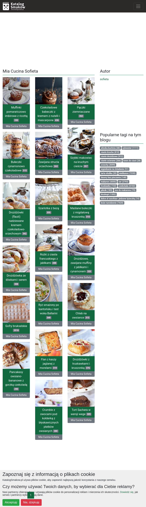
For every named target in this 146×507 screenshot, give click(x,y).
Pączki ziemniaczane (81, 112)
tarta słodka (109, 173)
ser (123, 182)
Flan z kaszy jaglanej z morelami (53, 363)
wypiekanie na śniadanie (115, 169)
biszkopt (108, 194)
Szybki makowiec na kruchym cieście (81, 162)
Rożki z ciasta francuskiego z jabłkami (53, 258)
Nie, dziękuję (31, 502)
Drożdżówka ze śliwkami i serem (20, 280)
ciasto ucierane (111, 160)
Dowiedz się (126, 492)
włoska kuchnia (110, 148)
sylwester (131, 148)
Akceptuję (11, 502)
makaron (108, 182)
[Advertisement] (73, 40)
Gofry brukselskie (20, 328)
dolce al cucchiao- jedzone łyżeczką (120, 198)
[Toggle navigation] (138, 6)
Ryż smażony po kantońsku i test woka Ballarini (53, 311)
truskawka (108, 186)
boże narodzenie (112, 203)
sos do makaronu (125, 190)
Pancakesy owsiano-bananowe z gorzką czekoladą (20, 381)
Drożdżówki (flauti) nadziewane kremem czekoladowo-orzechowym (20, 223)
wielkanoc (127, 173)
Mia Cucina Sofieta (16, 126)
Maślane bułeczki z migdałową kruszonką (73, 213)
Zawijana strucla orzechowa (48, 165)
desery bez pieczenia (113, 177)
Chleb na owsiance (73, 317)
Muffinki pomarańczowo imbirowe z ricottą (16, 114)
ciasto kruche (110, 152)
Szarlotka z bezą (53, 210)
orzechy (108, 165)
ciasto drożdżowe (112, 156)
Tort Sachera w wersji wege (72, 413)
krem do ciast (132, 160)
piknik (106, 190)
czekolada (127, 186)
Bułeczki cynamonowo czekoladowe (16, 166)
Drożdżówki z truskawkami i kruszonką (72, 365)
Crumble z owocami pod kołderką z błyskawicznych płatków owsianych (53, 419)
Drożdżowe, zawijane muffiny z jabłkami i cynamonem (73, 266)
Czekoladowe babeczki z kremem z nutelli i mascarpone (49, 114)
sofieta (104, 79)
